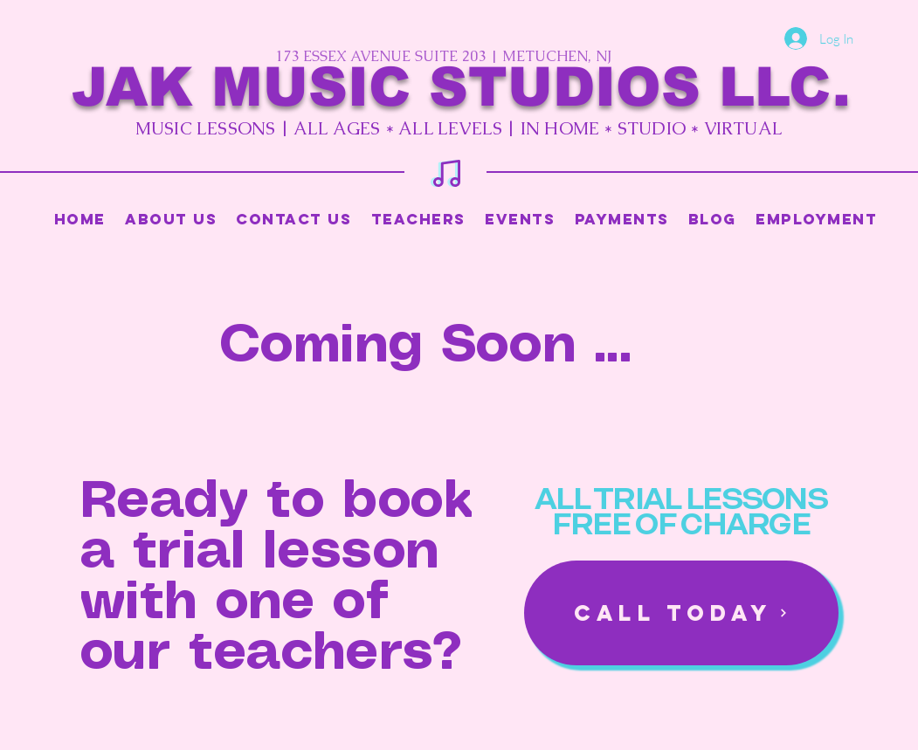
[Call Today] (681, 613)
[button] (418, 219)
